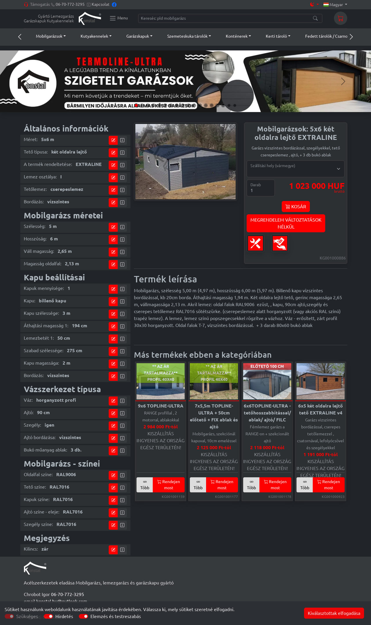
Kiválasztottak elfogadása (334, 613)
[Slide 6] (165, 105)
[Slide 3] (148, 105)
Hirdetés (64, 616)
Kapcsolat (101, 4)
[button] (45, 36)
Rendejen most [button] (168, 484)
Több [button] (144, 484)
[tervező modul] (113, 140)
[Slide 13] (206, 105)
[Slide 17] (229, 105)
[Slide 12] (200, 105)
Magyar (333, 4)
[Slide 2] (142, 105)
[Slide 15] (217, 105)
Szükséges (27, 616)
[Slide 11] (194, 105)
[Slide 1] (136, 105)
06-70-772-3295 (70, 4)
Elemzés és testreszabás (115, 616)
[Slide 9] (183, 105)
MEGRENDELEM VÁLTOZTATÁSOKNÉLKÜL (285, 223)
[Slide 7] (171, 105)
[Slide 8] (177, 105)
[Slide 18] (235, 105)
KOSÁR (295, 206)
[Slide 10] (188, 105)
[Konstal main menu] (118, 18)
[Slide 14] (212, 105)
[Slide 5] (159, 105)
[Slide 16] (223, 105)
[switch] (48, 616)
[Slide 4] (154, 105)
